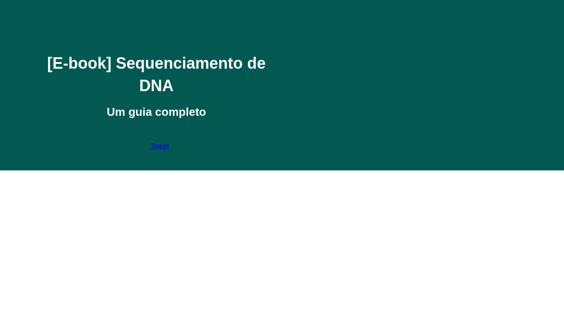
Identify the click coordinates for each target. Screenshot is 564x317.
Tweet (159, 146)
